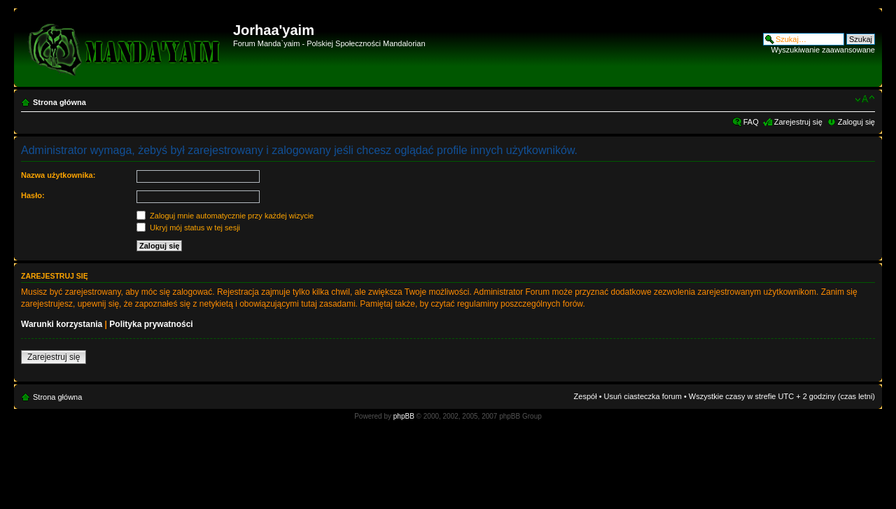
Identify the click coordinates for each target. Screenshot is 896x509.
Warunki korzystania (61, 324)
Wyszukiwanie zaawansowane (823, 50)
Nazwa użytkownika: (58, 175)
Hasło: (33, 195)
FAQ (751, 122)
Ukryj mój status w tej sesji (188, 227)
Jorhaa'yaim (273, 30)
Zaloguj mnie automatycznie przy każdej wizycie (225, 215)
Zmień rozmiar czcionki (865, 99)
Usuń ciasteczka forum (643, 396)
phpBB (403, 416)
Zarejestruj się (798, 122)
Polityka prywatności (150, 324)
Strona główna (59, 102)
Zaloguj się (856, 122)
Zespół (585, 396)
